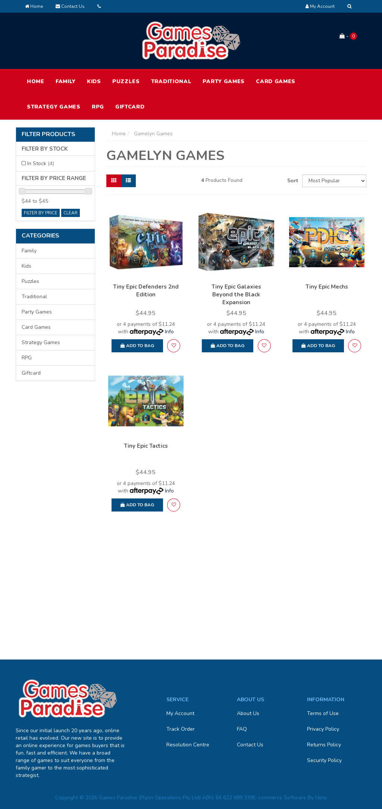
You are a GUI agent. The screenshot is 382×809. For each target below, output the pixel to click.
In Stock (40, 163)
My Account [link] (180, 713)
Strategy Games (54, 106)
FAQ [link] (242, 729)
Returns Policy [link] (324, 744)
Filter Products (48, 134)
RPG (98, 106)
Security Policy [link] (324, 760)
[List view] (128, 180)
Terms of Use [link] (323, 713)
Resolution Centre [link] (187, 744)
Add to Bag (137, 346)
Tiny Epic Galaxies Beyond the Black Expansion (236, 294)
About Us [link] (248, 713)
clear (70, 213)
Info (169, 331)
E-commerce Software (279, 797)
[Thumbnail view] (113, 180)
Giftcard (130, 106)
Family (66, 81)
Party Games (224, 81)
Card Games (275, 81)
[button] (173, 345)
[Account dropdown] (320, 6)
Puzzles (126, 81)
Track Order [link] (180, 729)
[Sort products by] (334, 180)
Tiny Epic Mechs (327, 286)
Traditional (171, 81)
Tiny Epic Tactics (146, 446)
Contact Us (70, 6)
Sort (292, 180)
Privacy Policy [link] (323, 729)
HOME (35, 81)
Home (34, 6)
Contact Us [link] (250, 744)
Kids (94, 81)
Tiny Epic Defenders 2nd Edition (146, 290)
